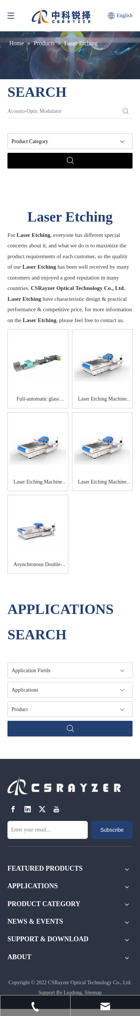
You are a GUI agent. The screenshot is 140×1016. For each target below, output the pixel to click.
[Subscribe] (112, 830)
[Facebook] (13, 809)
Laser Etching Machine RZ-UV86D (102, 400)
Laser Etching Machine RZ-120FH (102, 483)
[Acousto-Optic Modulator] (63, 111)
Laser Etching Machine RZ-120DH (37, 483)
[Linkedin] (27, 809)
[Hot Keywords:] (126, 111)
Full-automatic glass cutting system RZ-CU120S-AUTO (37, 400)
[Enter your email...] (47, 830)
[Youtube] (56, 809)
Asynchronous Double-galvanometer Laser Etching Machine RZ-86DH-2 (37, 566)
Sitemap (93, 992)
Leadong (72, 992)
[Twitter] (42, 809)
